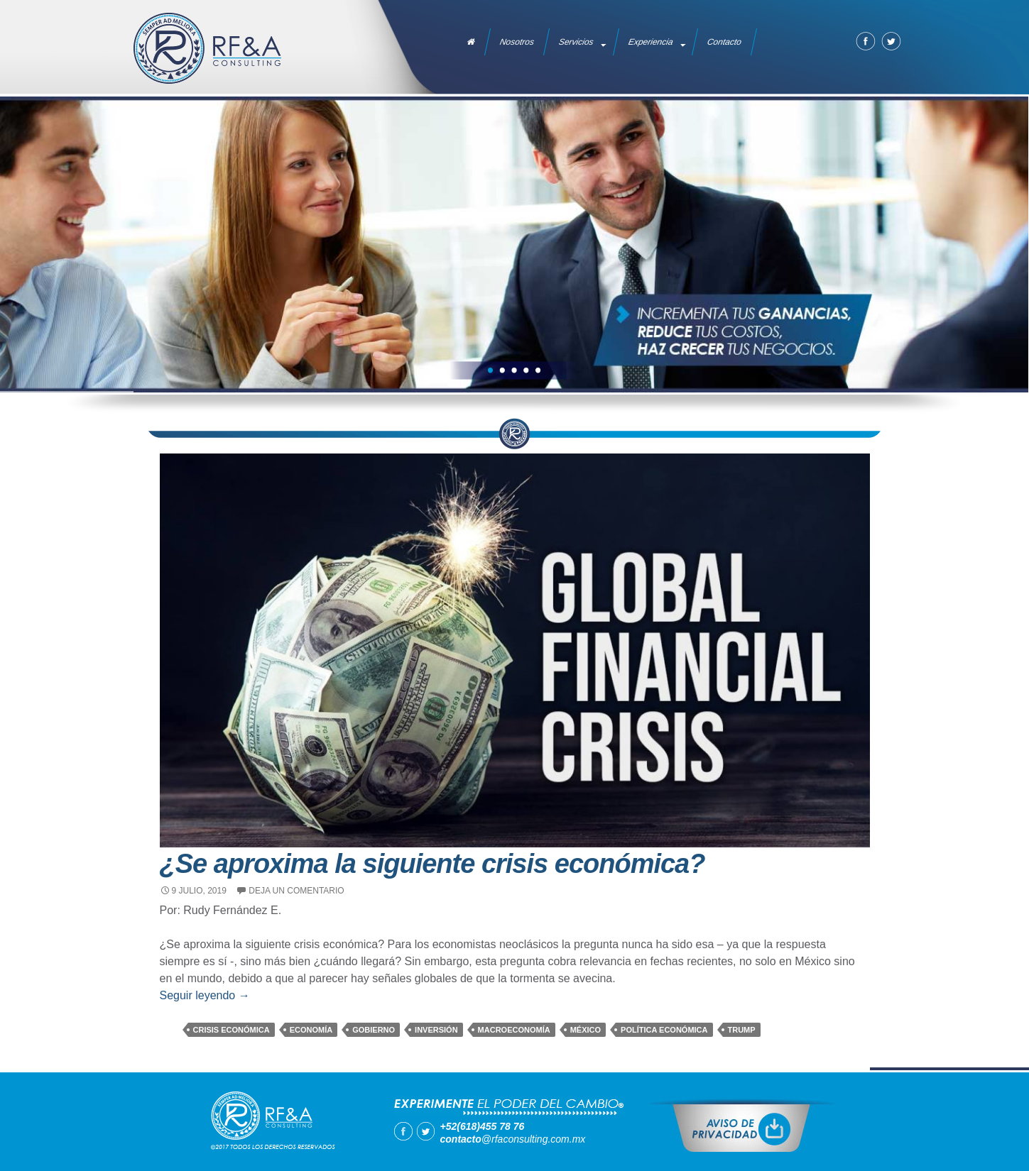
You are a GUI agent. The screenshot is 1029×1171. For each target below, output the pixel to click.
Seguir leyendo (205, 995)
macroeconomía (514, 1030)
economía (311, 1030)
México (585, 1030)
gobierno (373, 1030)
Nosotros (517, 42)
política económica (664, 1030)
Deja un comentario (296, 891)
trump (742, 1030)
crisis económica (231, 1030)
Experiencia (650, 42)
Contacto (725, 42)
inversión (436, 1030)
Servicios (575, 42)
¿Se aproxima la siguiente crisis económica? (432, 864)
